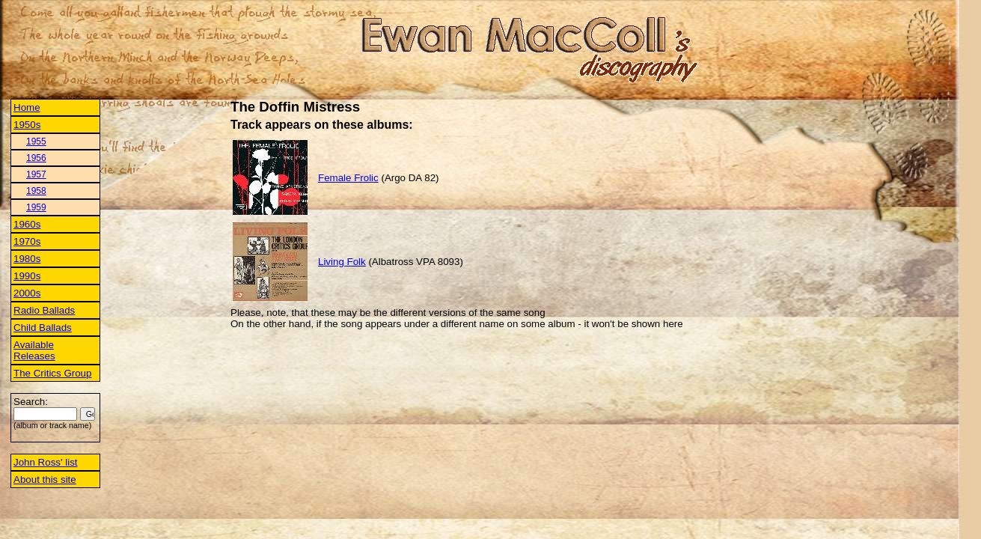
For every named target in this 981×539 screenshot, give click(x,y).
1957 (36, 174)
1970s (26, 241)
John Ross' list (45, 462)
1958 (36, 191)
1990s (26, 275)
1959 (36, 207)
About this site (44, 479)
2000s (26, 293)
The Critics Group (52, 373)
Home (26, 107)
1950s (26, 124)
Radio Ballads (44, 310)
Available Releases (34, 350)
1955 (36, 141)
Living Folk (342, 261)
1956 (36, 158)
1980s (26, 258)
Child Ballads (42, 327)
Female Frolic (348, 177)
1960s (26, 224)
